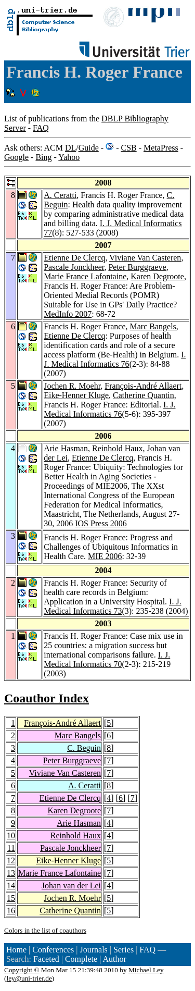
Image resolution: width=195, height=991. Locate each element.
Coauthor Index (46, 698)
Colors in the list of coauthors (45, 930)
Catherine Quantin (143, 395)
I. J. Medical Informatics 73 (112, 606)
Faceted (46, 959)
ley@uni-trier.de (28, 978)
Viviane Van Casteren (145, 257)
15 (11, 898)
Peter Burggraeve (137, 267)
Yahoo (69, 157)
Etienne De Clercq (74, 257)
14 (11, 885)
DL (70, 147)
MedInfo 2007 (68, 313)
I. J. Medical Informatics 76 (115, 359)
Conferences (53, 949)
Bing (43, 157)
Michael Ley (146, 970)
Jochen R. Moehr (72, 385)
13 (11, 873)
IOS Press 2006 (101, 523)
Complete (81, 959)
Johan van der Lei (71, 885)
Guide (89, 147)
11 (11, 848)
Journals (93, 949)
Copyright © (22, 970)
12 (11, 860)
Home (16, 949)
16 (11, 910)
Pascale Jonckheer (74, 267)
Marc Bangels (153, 326)
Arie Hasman (66, 448)
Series (123, 949)
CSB (128, 147)
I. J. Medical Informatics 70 (107, 659)
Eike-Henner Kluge (76, 395)
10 (11, 835)
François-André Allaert (143, 385)
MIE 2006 (105, 556)
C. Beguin (84, 748)
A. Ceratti (60, 195)
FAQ (41, 127)
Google (16, 157)
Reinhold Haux (117, 448)
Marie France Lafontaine (85, 276)
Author (114, 959)
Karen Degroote (157, 276)
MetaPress (161, 147)
